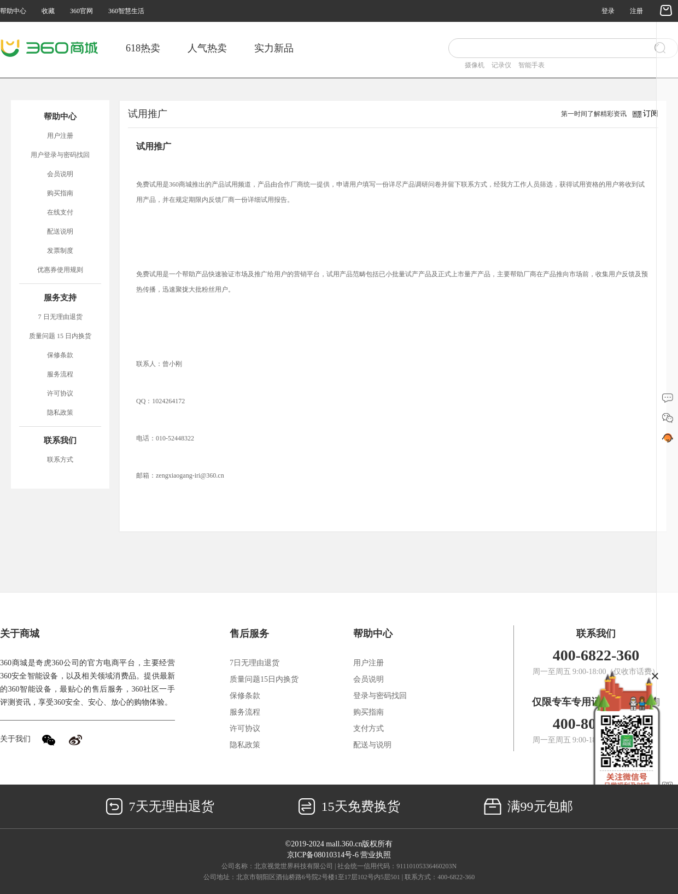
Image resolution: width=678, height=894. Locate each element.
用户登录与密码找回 (60, 155)
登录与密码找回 (380, 696)
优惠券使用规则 (60, 270)
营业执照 (375, 855)
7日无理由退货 (254, 663)
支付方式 (368, 728)
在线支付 (60, 212)
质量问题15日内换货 (264, 679)
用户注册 (60, 136)
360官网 (81, 11)
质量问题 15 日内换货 (60, 336)
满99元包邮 (528, 806)
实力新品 (274, 48)
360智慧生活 (126, 11)
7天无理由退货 (160, 806)
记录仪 (501, 65)
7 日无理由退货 (60, 317)
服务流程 (60, 374)
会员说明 (60, 174)
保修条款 (60, 355)
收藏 (48, 11)
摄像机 (474, 65)
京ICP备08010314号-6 (323, 855)
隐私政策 (60, 412)
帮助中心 (13, 11)
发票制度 (60, 250)
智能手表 (531, 65)
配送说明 (60, 231)
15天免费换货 (349, 806)
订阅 (650, 113)
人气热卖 (207, 48)
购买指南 (60, 193)
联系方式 (60, 459)
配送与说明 (372, 745)
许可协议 (60, 393)
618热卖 (143, 48)
